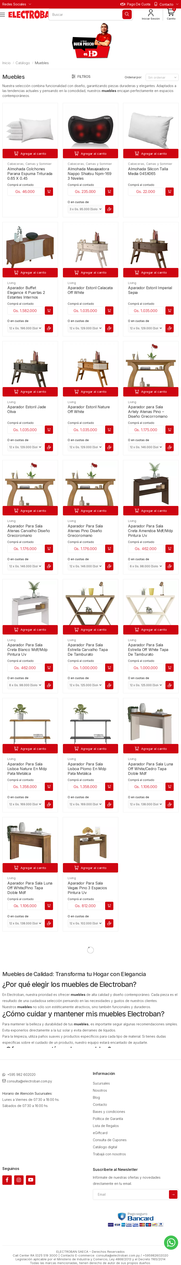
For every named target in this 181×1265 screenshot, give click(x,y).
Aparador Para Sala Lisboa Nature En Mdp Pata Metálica (27, 769)
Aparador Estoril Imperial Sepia (150, 290)
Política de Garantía (108, 1119)
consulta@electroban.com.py (27, 1081)
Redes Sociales (14, 4)
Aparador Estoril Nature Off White (89, 409)
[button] (171, 14)
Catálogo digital (105, 1147)
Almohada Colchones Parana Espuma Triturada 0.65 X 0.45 (29, 174)
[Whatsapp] (171, 1243)
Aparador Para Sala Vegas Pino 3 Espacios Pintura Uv (87, 888)
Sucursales (101, 1083)
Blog (96, 1097)
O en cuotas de (78, 202)
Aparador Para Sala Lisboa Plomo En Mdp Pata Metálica (87, 769)
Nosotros (100, 1090)
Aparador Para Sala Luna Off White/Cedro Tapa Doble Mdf (150, 769)
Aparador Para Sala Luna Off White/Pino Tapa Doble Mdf (29, 888)
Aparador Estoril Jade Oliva (26, 409)
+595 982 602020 (19, 1075)
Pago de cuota (135, 4)
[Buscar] (127, 14)
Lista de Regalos (106, 1126)
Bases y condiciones (109, 1112)
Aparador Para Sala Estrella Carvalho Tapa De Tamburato (87, 650)
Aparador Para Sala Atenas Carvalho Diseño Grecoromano (28, 531)
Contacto (100, 1104)
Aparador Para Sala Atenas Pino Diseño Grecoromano (85, 531)
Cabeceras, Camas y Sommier (29, 164)
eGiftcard (100, 1133)
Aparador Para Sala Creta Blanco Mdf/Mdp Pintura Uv (27, 650)
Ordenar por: (133, 77)
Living (11, 283)
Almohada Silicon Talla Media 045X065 (148, 171)
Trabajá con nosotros (109, 1154)
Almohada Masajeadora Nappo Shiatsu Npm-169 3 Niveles (89, 174)
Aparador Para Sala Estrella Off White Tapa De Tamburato (148, 650)
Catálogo (23, 63)
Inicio (6, 63)
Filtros (81, 77)
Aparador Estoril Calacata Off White (90, 290)
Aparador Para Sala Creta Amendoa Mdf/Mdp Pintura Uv (150, 531)
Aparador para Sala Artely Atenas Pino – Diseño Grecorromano (148, 412)
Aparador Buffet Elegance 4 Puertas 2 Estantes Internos (26, 292)
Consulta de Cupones (110, 1140)
